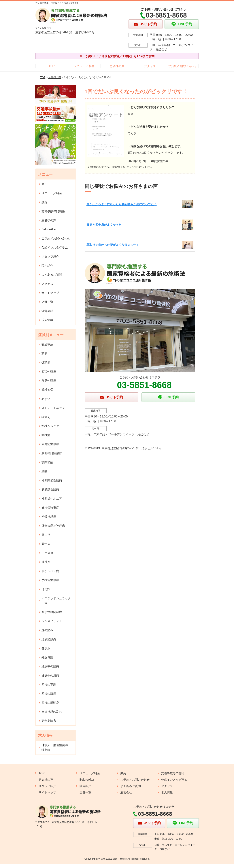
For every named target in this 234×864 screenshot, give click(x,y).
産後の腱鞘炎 (50, 702)
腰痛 (44, 471)
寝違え (45, 417)
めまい (45, 398)
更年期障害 (48, 720)
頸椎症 (45, 435)
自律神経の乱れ (51, 711)
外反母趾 (47, 657)
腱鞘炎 (45, 562)
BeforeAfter (48, 229)
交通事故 (47, 344)
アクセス (150, 66)
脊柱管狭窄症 (50, 507)
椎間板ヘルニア (51, 498)
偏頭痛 (45, 362)
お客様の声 (54, 77)
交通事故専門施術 (53, 211)
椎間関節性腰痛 (51, 480)
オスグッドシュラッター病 (56, 601)
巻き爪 (45, 648)
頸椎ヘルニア (50, 426)
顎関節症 (47, 462)
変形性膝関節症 (51, 612)
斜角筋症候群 (50, 444)
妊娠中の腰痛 (50, 666)
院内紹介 (47, 265)
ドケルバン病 (50, 571)
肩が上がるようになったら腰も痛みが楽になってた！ (121, 204)
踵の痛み (47, 630)
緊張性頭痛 (48, 371)
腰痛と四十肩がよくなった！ (105, 224)
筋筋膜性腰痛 (50, 489)
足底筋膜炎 (48, 639)
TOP (52, 66)
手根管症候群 (50, 580)
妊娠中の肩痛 (50, 675)
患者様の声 (117, 66)
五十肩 (45, 543)
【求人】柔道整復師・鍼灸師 (56, 747)
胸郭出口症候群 (51, 453)
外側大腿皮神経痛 (53, 525)
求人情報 (47, 320)
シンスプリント (51, 621)
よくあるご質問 (51, 274)
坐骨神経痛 (48, 516)
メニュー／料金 (84, 66)
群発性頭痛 (48, 380)
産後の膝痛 (48, 693)
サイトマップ (50, 292)
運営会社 (47, 311)
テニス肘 (47, 553)
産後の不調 (48, 684)
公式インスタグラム (54, 247)
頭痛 (44, 353)
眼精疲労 (47, 389)
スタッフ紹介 (50, 256)
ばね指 (45, 589)
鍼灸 (44, 202)
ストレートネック (53, 407)
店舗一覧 (47, 301)
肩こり (45, 534)
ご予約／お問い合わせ (182, 66)
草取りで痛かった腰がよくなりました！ (112, 244)
